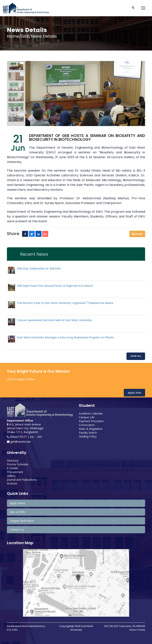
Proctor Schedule (17, 464)
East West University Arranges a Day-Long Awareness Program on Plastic (65, 337)
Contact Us (17, 529)
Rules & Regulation (90, 429)
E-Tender (12, 468)
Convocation (87, 425)
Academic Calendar (91, 413)
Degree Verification (22, 521)
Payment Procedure (91, 421)
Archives (12, 483)
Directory (12, 460)
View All (135, 356)
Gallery (11, 476)
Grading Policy (88, 436)
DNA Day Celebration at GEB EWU (39, 268)
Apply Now (134, 393)
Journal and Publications (22, 479)
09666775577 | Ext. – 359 (24, 437)
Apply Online (17, 503)
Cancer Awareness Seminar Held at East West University (54, 320)
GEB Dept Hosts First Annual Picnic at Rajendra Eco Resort (55, 286)
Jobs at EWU (17, 512)
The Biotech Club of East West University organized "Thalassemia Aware (65, 303)
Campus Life (86, 417)
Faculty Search (88, 432)
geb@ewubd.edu (19, 441)
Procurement (15, 472)
